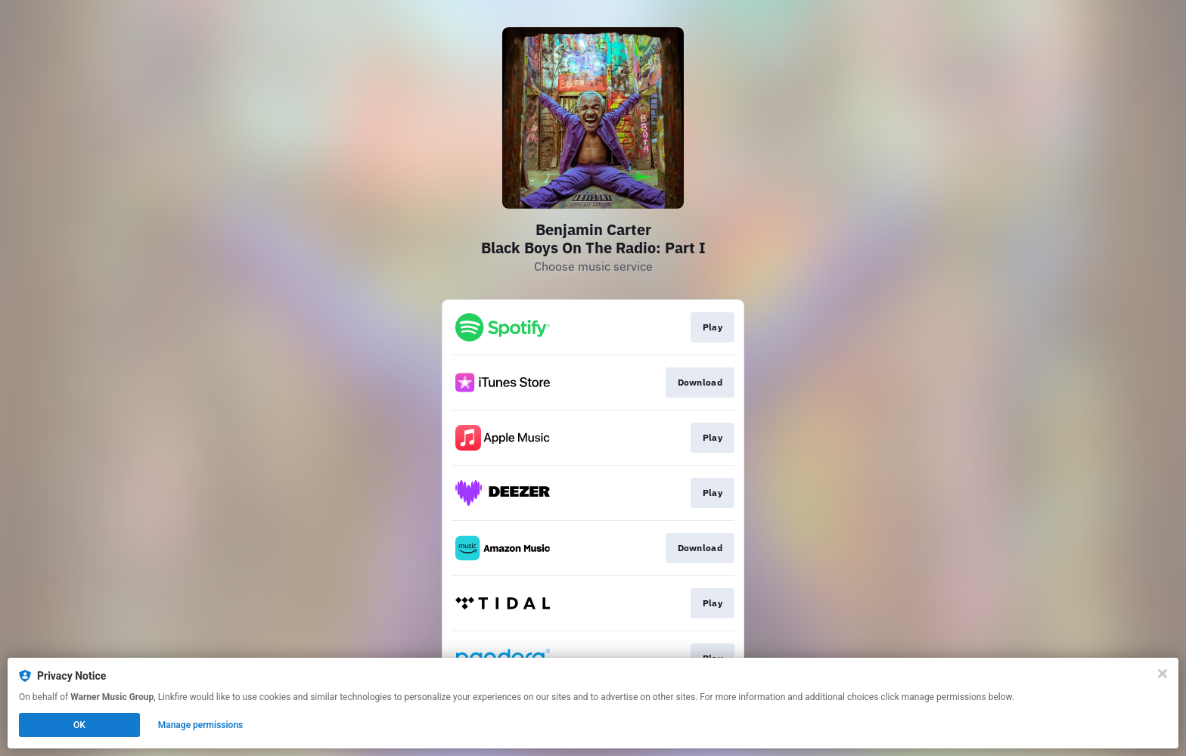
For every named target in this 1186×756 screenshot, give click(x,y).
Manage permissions (201, 725)
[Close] (1162, 674)
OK (79, 725)
